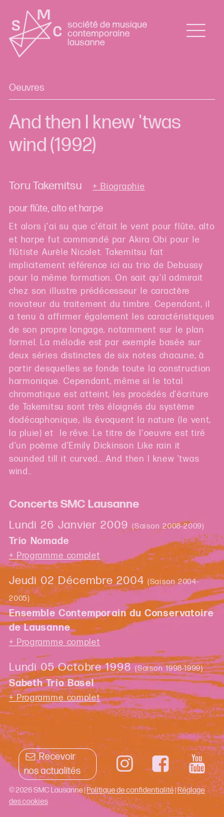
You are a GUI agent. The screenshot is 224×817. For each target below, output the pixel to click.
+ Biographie (119, 187)
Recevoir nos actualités (52, 764)
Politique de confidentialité (130, 790)
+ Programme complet (54, 556)
